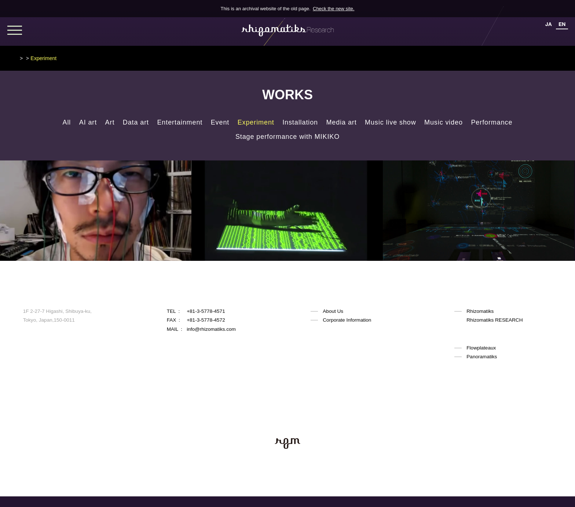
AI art (88, 122)
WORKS (85, 58)
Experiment (256, 122)
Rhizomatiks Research (44, 58)
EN (561, 24)
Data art (136, 122)
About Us (333, 311)
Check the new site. (333, 8)
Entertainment (179, 122)
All (67, 122)
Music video (443, 122)
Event (220, 122)
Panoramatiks (481, 356)
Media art (341, 122)
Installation (300, 122)
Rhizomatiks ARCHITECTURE (500, 338)
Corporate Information (347, 320)
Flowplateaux (481, 347)
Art (110, 122)
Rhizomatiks (480, 311)
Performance (491, 122)
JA (548, 24)
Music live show (390, 122)
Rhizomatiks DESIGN (490, 329)
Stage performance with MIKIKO (287, 136)
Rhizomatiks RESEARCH (494, 320)
